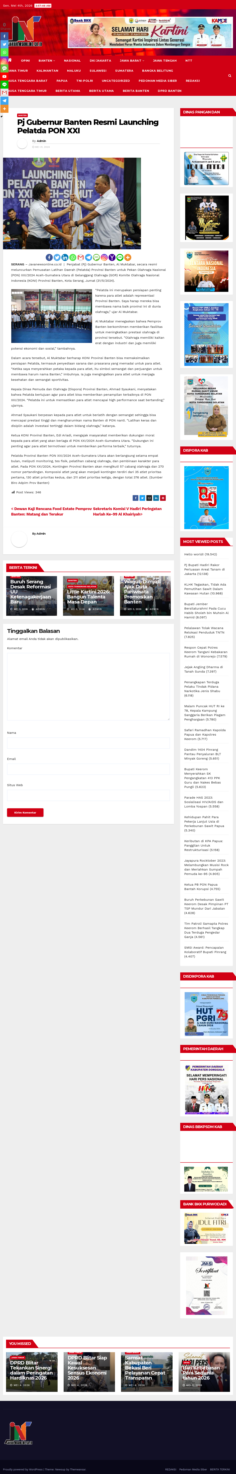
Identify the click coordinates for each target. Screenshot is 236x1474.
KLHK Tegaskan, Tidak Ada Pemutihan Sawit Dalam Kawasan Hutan (205, 589)
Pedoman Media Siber (158, 81)
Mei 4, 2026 (22, 1385)
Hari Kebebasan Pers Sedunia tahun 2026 (201, 1373)
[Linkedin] (64, 257)
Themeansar (78, 1469)
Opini (25, 60)
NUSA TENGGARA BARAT (27, 81)
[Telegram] (88, 257)
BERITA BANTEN (136, 91)
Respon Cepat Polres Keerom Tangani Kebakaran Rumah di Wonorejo (206, 652)
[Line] (119, 257)
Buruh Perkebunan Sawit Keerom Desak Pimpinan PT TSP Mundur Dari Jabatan (206, 904)
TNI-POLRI (84, 81)
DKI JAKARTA (100, 60)
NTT (189, 60)
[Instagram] (104, 257)
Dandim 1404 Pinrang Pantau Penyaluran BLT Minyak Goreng (202, 754)
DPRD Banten (170, 91)
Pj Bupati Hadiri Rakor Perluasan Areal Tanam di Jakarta (204, 569)
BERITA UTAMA (68, 91)
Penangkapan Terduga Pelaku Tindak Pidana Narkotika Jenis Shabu (202, 686)
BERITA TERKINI (220, 1469)
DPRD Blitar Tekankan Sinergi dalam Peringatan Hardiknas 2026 (31, 1370)
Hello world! (194, 554)
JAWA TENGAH (165, 60)
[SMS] (96, 257)
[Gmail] (80, 257)
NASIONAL (72, 60)
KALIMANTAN (47, 70)
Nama (11, 733)
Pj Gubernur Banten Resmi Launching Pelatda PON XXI (87, 126)
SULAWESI (98, 70)
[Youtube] (4, 76)
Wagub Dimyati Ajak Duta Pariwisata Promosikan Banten (142, 592)
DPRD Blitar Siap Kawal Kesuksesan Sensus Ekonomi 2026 (87, 1368)
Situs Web (15, 785)
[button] (229, 76)
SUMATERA (124, 70)
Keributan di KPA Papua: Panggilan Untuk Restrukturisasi (203, 845)
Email (11, 759)
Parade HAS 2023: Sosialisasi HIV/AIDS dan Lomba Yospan (203, 802)
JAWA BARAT (132, 60)
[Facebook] (49, 257)
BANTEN (47, 60)
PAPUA (62, 81)
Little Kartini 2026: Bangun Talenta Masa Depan (88, 597)
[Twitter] (57, 257)
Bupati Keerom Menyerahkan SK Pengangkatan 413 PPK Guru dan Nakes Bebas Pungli (202, 778)
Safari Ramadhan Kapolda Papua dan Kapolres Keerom (205, 734)
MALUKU (74, 70)
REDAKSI (193, 81)
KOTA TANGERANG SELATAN (82, 586)
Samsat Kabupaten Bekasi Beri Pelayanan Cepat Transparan (145, 1368)
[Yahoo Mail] (112, 257)
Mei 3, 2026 (194, 1385)
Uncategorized (116, 81)
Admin (41, 141)
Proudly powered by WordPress (23, 1469)
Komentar (14, 648)
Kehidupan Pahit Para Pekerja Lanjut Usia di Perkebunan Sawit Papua (204, 821)
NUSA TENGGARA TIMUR (27, 91)
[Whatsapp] (72, 257)
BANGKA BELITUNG (157, 70)
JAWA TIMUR (17, 70)
